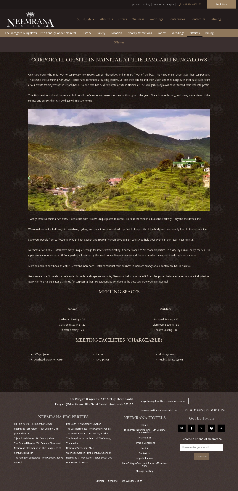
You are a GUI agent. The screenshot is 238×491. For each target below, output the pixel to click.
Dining (209, 33)
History (86, 33)
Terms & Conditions (144, 443)
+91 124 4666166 (189, 4)
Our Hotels (86, 19)
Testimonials (144, 437)
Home (144, 425)
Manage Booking (144, 471)
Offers (122, 19)
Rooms (161, 33)
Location (116, 33)
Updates (135, 4)
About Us (106, 19)
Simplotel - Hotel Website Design (125, 481)
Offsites (195, 33)
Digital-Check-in (144, 458)
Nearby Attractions (140, 33)
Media (144, 448)
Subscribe (201, 456)
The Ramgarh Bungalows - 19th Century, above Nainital (40, 33)
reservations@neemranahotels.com (158, 410)
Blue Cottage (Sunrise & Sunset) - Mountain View (144, 464)
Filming (216, 19)
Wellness (138, 19)
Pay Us (170, 4)
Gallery (146, 4)
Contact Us (158, 4)
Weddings (156, 19)
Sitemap (100, 481)
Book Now (221, 4)
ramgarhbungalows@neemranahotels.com (162, 401)
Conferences (177, 19)
